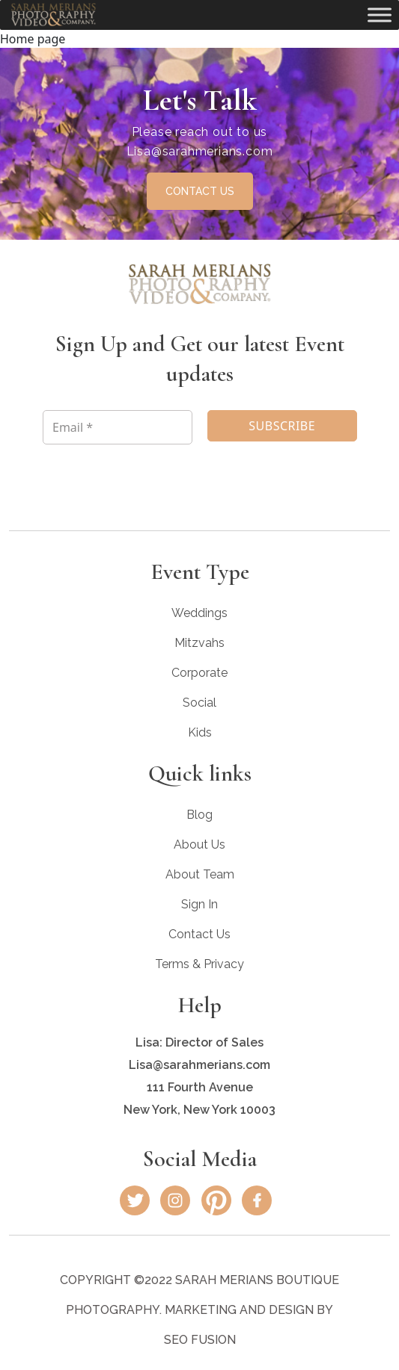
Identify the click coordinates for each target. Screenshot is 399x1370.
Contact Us (199, 934)
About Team (199, 874)
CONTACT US (199, 191)
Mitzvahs (199, 643)
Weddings (199, 613)
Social (199, 702)
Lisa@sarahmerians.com (200, 151)
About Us (199, 844)
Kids (200, 732)
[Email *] (117, 427)
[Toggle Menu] (380, 14)
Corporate (199, 673)
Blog (199, 815)
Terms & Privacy (199, 964)
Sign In (199, 904)
